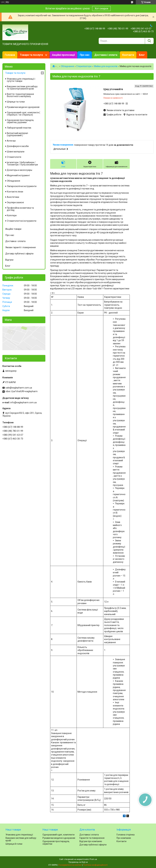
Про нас (84, 54)
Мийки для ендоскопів (105, 66)
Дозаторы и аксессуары (19, 170)
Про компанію (124, 838)
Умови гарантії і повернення (20, 247)
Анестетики (13, 197)
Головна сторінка (126, 834)
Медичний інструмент (18, 175)
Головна (10, 54)
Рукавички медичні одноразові (23, 107)
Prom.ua (93, 859)
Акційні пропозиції (63, 54)
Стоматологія (14, 157)
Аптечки (11, 141)
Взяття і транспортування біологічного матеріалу (20, 95)
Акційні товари (13, 229)
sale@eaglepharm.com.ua (19, 387)
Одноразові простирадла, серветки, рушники (20, 121)
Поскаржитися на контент (70, 865)
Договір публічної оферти (19, 253)
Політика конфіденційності (95, 865)
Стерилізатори (84, 66)
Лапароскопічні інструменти (21, 186)
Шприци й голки (14, 844)
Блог (142, 54)
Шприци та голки (16, 101)
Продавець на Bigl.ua (78, 862)
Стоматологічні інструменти (21, 221)
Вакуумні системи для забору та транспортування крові (22, 87)
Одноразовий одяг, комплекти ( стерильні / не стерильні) (23, 113)
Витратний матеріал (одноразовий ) (17, 134)
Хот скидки (101, 8)
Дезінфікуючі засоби (18, 146)
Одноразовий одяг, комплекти (58, 834)
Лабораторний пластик (19, 127)
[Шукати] (149, 41)
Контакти (128, 54)
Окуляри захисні (15, 202)
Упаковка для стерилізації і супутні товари (21, 80)
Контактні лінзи (15, 191)
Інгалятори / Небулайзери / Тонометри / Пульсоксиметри (22, 163)
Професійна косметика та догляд (20, 209)
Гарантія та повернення (91, 838)
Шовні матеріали (15, 151)
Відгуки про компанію (90, 841)
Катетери (12, 215)
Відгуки (9, 259)
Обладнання (67, 66)
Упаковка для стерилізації (19, 834)
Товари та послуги (31, 54)
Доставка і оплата (105, 54)
